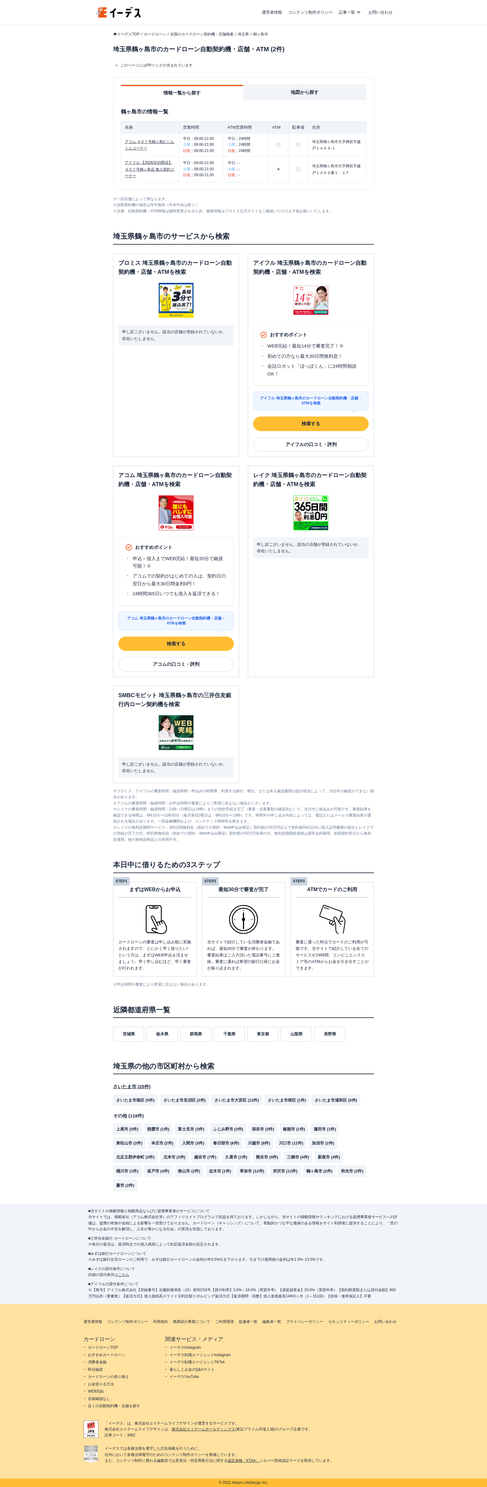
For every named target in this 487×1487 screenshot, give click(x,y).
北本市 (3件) (174, 1157)
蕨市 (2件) (125, 1185)
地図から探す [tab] (305, 92)
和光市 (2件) (352, 1171)
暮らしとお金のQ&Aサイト (192, 1369)
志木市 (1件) (220, 1171)
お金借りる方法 (101, 1384)
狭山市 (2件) (189, 1171)
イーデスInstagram (185, 1347)
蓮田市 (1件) (325, 1129)
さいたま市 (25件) (132, 1086)
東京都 (263, 1034)
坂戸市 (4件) (158, 1171)
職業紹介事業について (191, 1321)
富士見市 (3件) (191, 1129)
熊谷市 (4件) (267, 1157)
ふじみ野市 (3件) (228, 1129)
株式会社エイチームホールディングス (203, 1429)
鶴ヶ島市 (260, 34)
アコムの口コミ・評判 (176, 664)
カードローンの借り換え (108, 1376)
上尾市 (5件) (127, 1129)
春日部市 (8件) (226, 1143)
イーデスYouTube (184, 1376)
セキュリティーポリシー (348, 1321)
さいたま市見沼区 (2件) (184, 1100)
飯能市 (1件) (294, 1129)
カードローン (155, 34)
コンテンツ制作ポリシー (310, 12)
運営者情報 (272, 12)
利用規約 (160, 1321)
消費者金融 (97, 1362)
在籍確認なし (99, 1399)
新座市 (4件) (329, 1157)
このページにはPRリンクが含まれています (156, 65)
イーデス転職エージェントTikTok (197, 1362)
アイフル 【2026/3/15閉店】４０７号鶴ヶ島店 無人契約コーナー (149, 169)
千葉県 (229, 1034)
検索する (311, 423)
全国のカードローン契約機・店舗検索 (202, 34)
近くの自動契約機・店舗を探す (114, 1406)
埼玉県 (243, 34)
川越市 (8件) (259, 1143)
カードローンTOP (103, 1347)
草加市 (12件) (252, 1171)
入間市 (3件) (193, 1143)
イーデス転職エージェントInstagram (200, 1355)
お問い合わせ (380, 12)
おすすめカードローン (106, 1355)
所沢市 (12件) (285, 1171)
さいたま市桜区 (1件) (287, 1100)
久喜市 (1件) (236, 1157)
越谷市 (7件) (205, 1157)
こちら (123, 1275)
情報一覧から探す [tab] (182, 92)
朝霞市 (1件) (158, 1129)
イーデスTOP (128, 34)
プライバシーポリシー (304, 1321)
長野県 (330, 1034)
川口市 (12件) (291, 1143)
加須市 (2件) (323, 1143)
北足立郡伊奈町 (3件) (135, 1157)
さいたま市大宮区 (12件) (236, 1100)
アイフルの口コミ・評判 (311, 444)
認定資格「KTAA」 (243, 1460)
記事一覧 (347, 12)
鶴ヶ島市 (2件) (319, 1171)
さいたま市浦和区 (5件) (336, 1100)
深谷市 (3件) (263, 1129)
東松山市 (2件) (129, 1143)
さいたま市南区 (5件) (135, 1100)
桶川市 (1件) (127, 1171)
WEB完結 (96, 1391)
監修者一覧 (248, 1321)
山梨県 (296, 1034)
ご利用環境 (224, 1321)
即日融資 (95, 1369)
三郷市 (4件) (298, 1157)
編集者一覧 (271, 1321)
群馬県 (196, 1034)
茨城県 (129, 1034)
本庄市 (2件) (162, 1143)
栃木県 (162, 1034)
